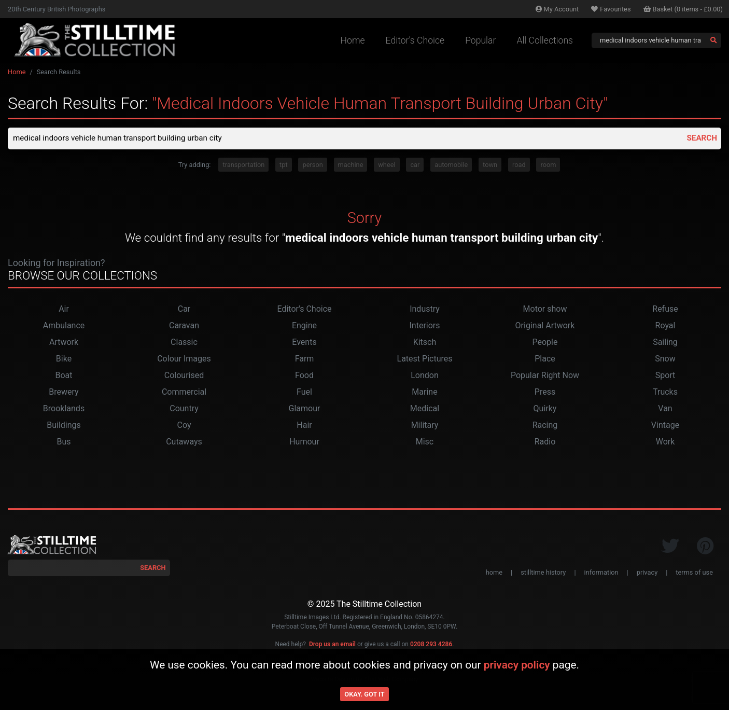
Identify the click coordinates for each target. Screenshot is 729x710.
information (601, 573)
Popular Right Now (545, 376)
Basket (683, 9)
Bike (64, 360)
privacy (647, 573)
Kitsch (425, 343)
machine (350, 166)
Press (545, 393)
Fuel (304, 393)
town (490, 166)
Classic (184, 343)
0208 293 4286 (431, 645)
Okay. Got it (364, 694)
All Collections (544, 40)
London (425, 376)
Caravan (184, 326)
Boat (63, 376)
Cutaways (184, 443)
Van (665, 409)
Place (545, 360)
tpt (283, 166)
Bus (64, 443)
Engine (304, 326)
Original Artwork (545, 326)
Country (184, 409)
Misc (425, 443)
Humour (304, 443)
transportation (243, 166)
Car (184, 310)
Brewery (63, 393)
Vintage (665, 426)
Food (304, 376)
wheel (386, 166)
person (312, 166)
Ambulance (64, 326)
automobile (451, 166)
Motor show (545, 310)
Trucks (665, 393)
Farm (304, 360)
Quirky (545, 409)
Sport (665, 376)
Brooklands (64, 409)
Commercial (184, 393)
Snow (665, 360)
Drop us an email (332, 645)
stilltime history (543, 573)
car (414, 166)
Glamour (304, 409)
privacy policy (517, 665)
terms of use (694, 573)
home (494, 573)
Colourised (184, 376)
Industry (425, 310)
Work (665, 443)
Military (425, 426)
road (519, 166)
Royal (665, 326)
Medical (424, 409)
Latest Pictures (425, 360)
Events (304, 343)
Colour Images (184, 360)
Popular (480, 40)
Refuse (665, 310)
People (545, 343)
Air (64, 310)
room (548, 166)
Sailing (665, 343)
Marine (424, 393)
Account (557, 9)
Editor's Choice (415, 40)
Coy (184, 426)
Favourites (610, 9)
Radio (545, 443)
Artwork (63, 343)
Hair (304, 426)
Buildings (64, 426)
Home (353, 40)
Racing (545, 426)
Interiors (424, 326)
